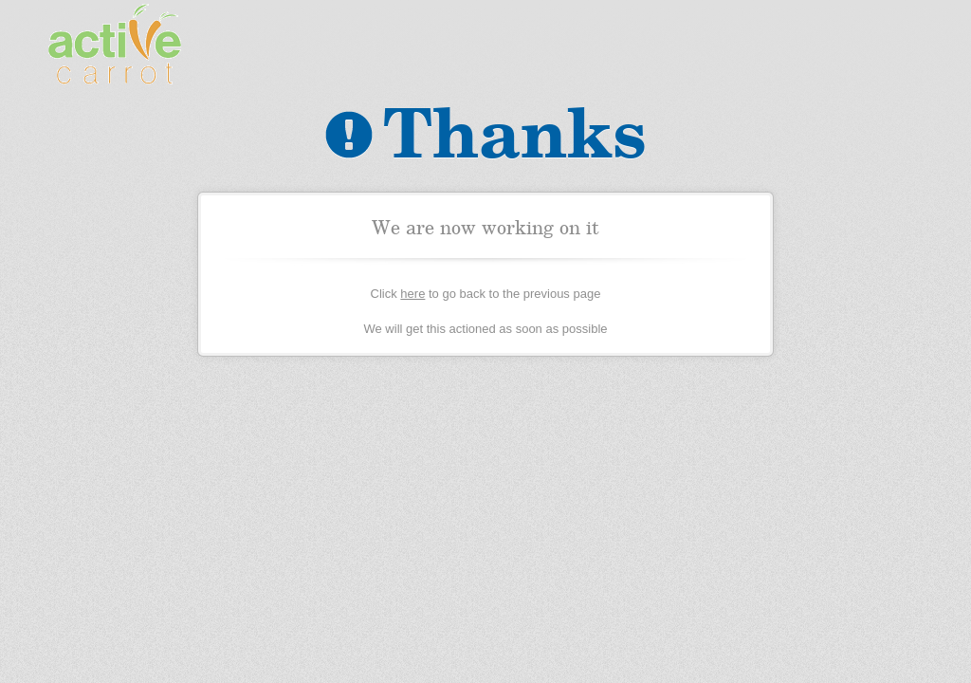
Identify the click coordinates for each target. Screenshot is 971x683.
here (412, 293)
